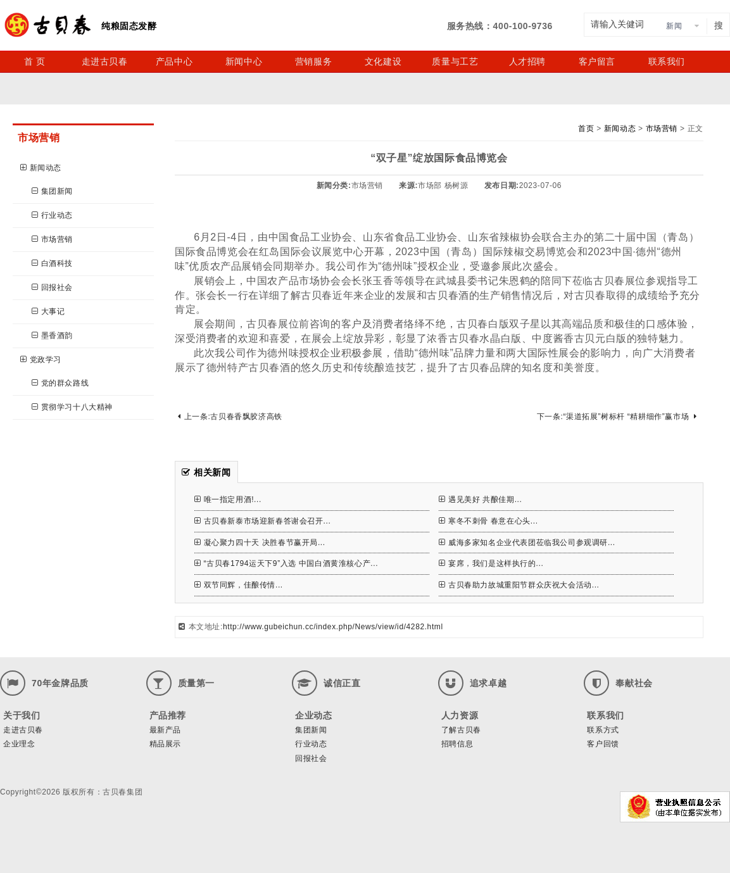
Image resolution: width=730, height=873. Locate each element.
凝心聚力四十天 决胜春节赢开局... (259, 542)
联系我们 (666, 61)
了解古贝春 (461, 729)
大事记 (48, 311)
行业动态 (52, 215)
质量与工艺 (455, 61)
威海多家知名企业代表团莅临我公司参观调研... (527, 542)
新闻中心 (243, 61)
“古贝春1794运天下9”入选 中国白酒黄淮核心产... (286, 563)
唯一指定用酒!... (227, 499)
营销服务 (313, 61)
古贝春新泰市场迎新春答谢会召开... (262, 521)
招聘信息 (457, 743)
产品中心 (174, 61)
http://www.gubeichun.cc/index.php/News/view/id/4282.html (333, 626)
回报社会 (52, 287)
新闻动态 (40, 167)
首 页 (35, 61)
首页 (586, 128)
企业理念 (19, 743)
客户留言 (597, 61)
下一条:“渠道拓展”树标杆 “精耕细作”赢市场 (617, 416)
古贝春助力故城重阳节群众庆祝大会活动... (519, 585)
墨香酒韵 (52, 335)
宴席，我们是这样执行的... (491, 563)
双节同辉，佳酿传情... (238, 585)
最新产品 (165, 729)
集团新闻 (52, 191)
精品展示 (165, 743)
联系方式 (603, 729)
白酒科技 (52, 263)
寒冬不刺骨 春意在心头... (488, 521)
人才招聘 (527, 61)
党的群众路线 (60, 383)
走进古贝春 (105, 61)
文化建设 (383, 61)
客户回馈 (603, 743)
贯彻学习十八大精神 (72, 407)
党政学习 (40, 359)
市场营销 (52, 239)
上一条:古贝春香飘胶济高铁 (230, 416)
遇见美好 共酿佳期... (480, 499)
